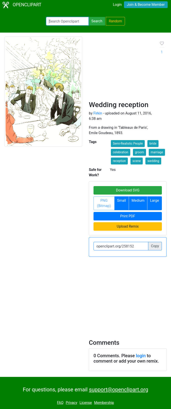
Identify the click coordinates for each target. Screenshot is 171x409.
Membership (104, 403)
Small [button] (121, 200)
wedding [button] (153, 161)
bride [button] (152, 143)
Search (96, 21)
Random (115, 21)
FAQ (60, 403)
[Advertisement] (121, 70)
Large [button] (154, 200)
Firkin (97, 113)
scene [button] (136, 161)
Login (117, 4)
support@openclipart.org (118, 389)
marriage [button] (157, 152)
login (141, 355)
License (85, 403)
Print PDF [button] (127, 216)
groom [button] (139, 152)
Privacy (71, 403)
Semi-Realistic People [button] (128, 143)
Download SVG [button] (128, 190)
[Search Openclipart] (67, 21)
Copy (155, 246)
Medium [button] (138, 200)
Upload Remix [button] (127, 226)
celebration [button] (120, 152)
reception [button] (119, 161)
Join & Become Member (146, 4)
